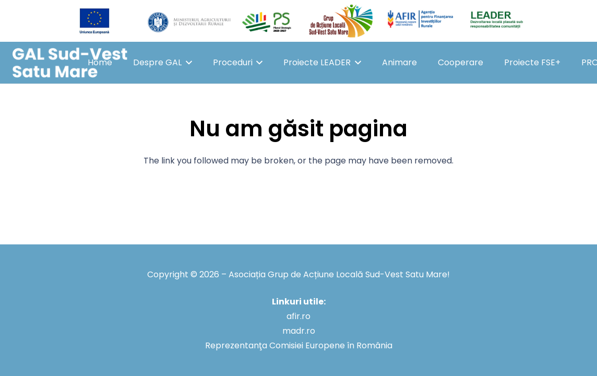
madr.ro (298, 331)
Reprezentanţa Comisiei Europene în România (298, 345)
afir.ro (298, 316)
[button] (187, 63)
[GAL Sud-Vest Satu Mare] (70, 63)
